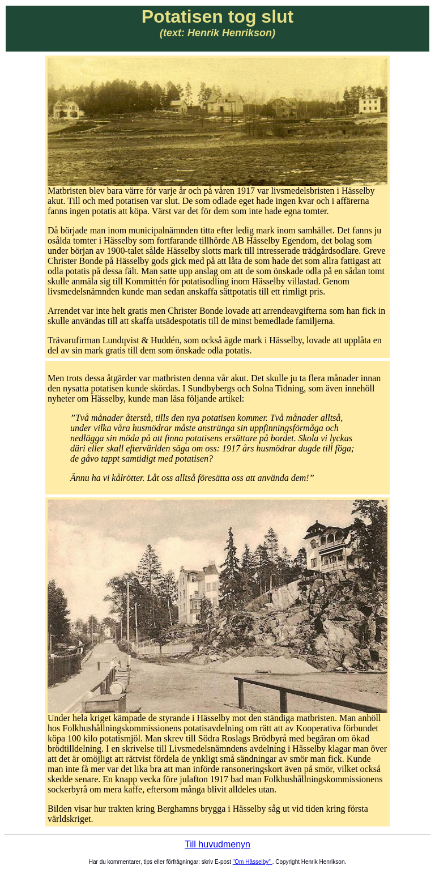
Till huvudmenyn (217, 844)
